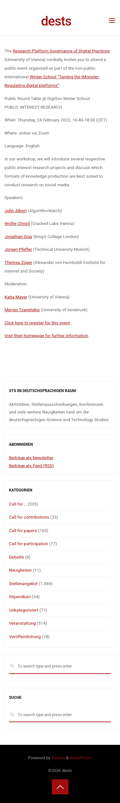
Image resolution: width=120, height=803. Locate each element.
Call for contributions (29, 517)
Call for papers (23, 530)
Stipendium (20, 596)
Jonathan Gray (18, 236)
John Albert (15, 210)
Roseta (58, 757)
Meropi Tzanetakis (22, 309)
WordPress (80, 757)
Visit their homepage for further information (46, 335)
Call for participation (28, 543)
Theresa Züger (18, 262)
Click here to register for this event (37, 322)
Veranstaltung (22, 623)
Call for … (18, 503)
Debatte (16, 557)
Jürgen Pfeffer (18, 249)
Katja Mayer (15, 296)
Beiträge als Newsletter (31, 457)
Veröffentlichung (25, 636)
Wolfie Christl (17, 223)
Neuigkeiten (20, 570)
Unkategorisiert (23, 610)
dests (56, 21)
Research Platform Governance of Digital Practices (61, 50)
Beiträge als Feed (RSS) (31, 465)
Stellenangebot (23, 583)
